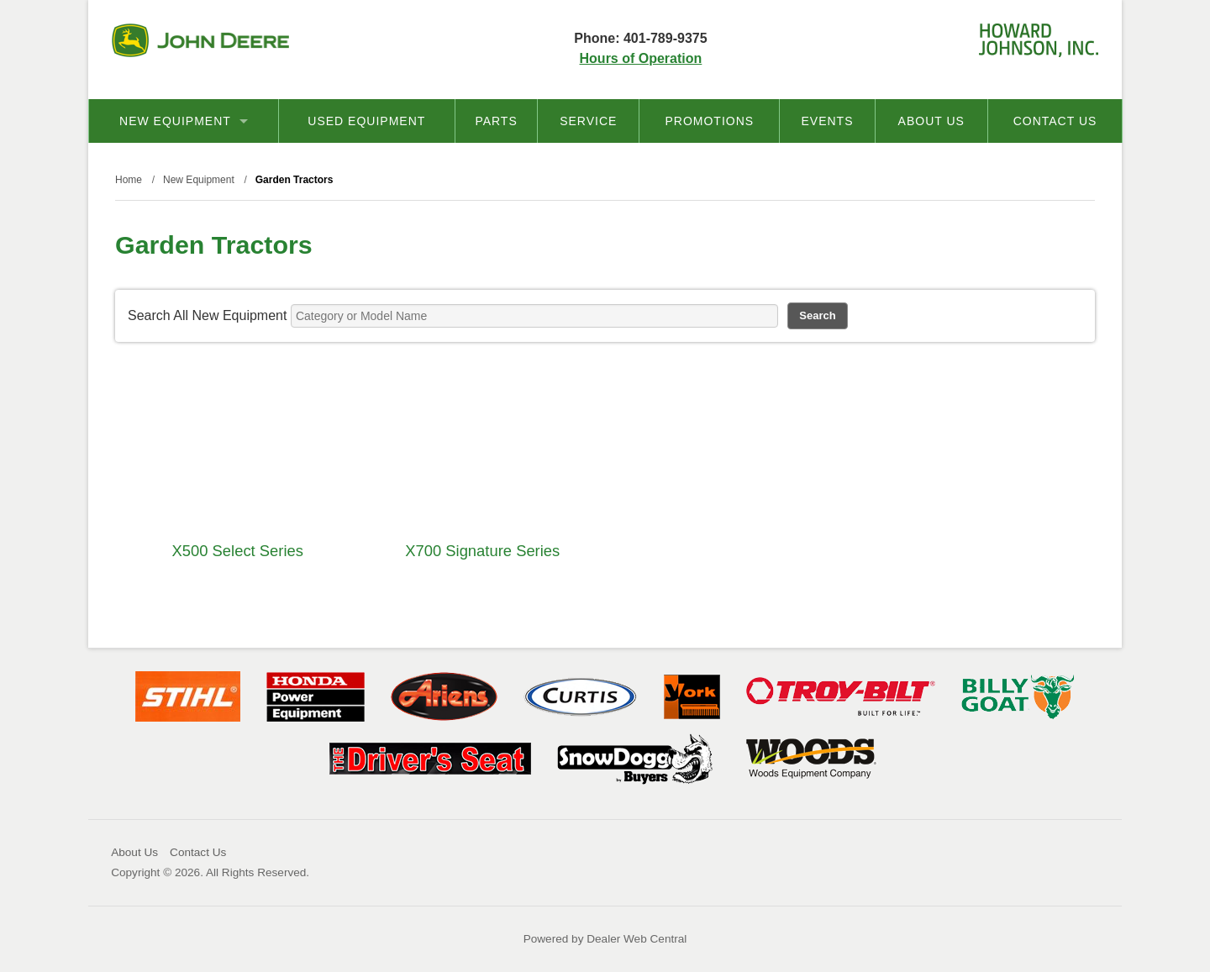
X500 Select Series (237, 551)
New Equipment (183, 121)
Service (588, 121)
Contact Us (1055, 121)
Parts (496, 121)
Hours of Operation (641, 58)
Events (827, 121)
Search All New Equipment (207, 315)
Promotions (709, 121)
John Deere (200, 40)
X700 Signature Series (482, 551)
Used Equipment (366, 121)
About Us (931, 121)
